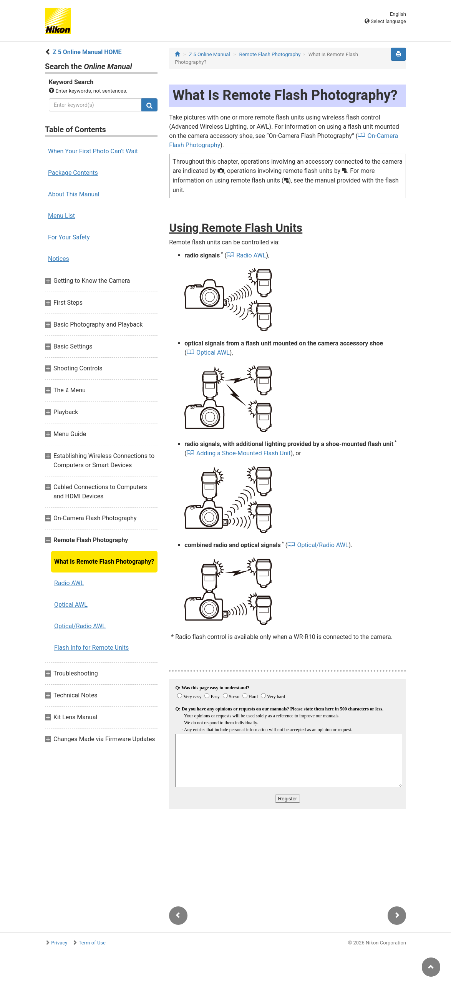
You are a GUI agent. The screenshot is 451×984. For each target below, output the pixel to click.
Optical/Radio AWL (80, 626)
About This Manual (73, 194)
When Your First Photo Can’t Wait (93, 151)
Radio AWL (69, 583)
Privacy (59, 943)
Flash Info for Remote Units (91, 647)
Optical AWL (71, 604)
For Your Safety (69, 237)
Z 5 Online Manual (209, 54)
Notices (58, 258)
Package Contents (73, 172)
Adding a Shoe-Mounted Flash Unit (243, 453)
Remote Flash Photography (269, 54)
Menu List (61, 215)
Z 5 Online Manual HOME (87, 52)
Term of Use (92, 943)
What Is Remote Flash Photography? (104, 561)
